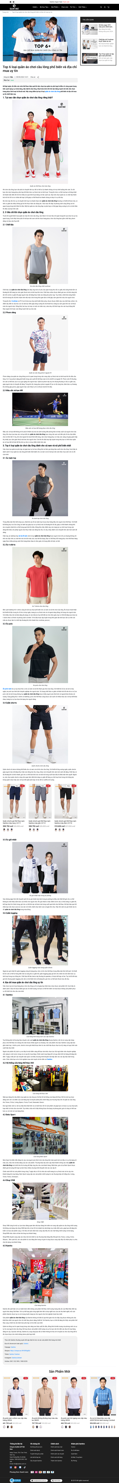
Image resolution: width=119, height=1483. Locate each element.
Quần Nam (74, 1456)
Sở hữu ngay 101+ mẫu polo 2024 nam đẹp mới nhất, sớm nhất (105, 29)
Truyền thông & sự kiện (36, 1456)
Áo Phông (74, 1462)
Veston (73, 1449)
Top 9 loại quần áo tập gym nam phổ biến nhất (106, 57)
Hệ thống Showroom (36, 1449)
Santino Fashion (14, 1356)
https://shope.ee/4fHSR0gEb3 (20, 1353)
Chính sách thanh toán (57, 1452)
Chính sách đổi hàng (56, 1459)
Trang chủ (5, 14)
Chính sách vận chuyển (57, 1456)
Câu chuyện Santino (36, 1462)
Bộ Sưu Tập (44, 8)
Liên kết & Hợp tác (35, 1459)
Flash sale (66, 2)
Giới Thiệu (83, 8)
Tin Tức (73, 8)
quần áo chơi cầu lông (52, 93)
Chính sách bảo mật (56, 1449)
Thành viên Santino (56, 1462)
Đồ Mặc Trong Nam (76, 1459)
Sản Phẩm (55, 8)
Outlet (35, 8)
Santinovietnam (16, 1360)
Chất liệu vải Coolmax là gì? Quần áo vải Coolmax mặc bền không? (106, 44)
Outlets (25, 1345)
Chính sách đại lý (35, 1452)
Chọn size (64, 8)
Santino (13, 1349)
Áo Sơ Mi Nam (75, 1452)
